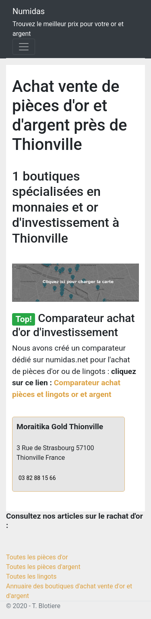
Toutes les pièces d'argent (43, 567)
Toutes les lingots (31, 576)
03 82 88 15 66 (37, 478)
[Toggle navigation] (23, 47)
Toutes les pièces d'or (37, 557)
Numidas (28, 11)
